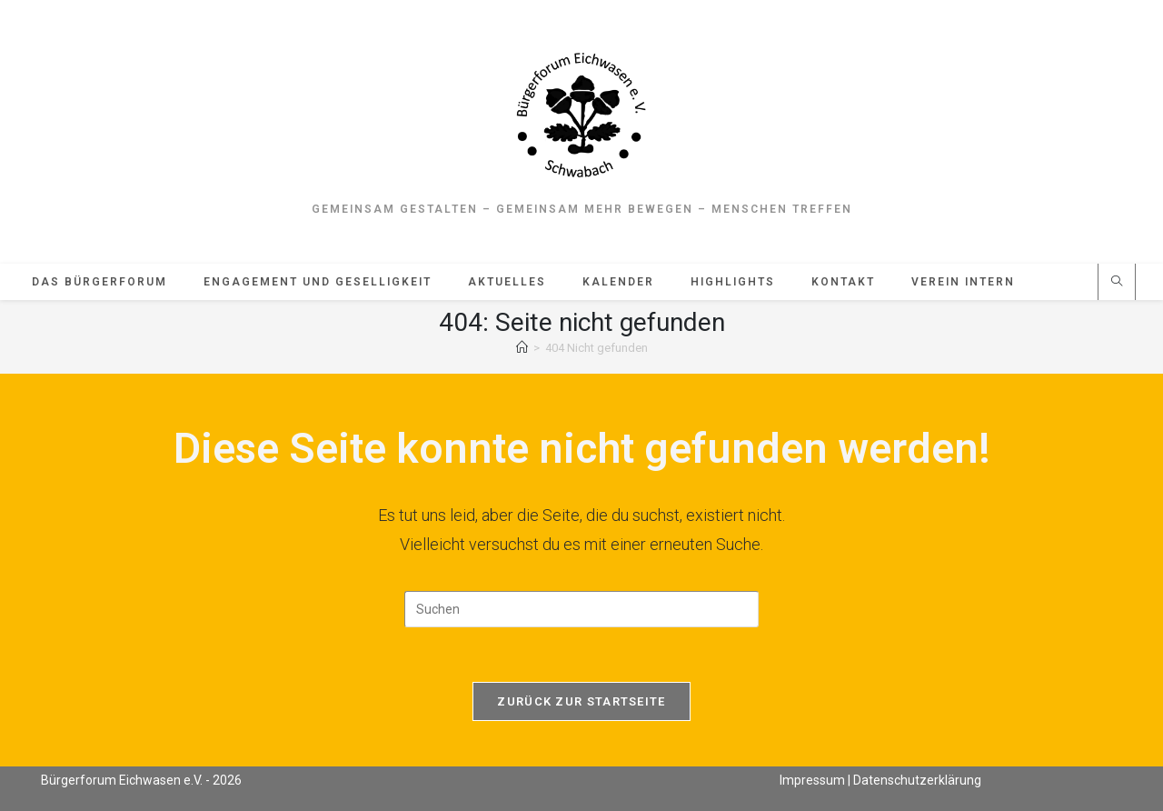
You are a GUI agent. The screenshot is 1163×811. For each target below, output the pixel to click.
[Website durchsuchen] (1116, 283)
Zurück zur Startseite (581, 701)
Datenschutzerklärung (917, 780)
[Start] (522, 348)
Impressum (812, 780)
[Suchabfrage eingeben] (581, 609)
